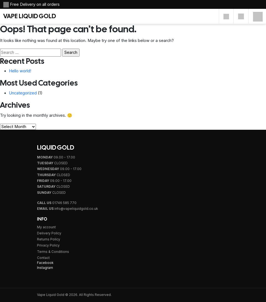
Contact (43, 258)
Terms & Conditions (53, 252)
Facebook (45, 263)
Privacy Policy (48, 245)
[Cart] (241, 16)
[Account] (226, 16)
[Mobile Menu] (258, 16)
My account (46, 227)
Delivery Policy (49, 233)
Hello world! (20, 70)
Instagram (45, 268)
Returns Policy (48, 239)
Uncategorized (23, 93)
